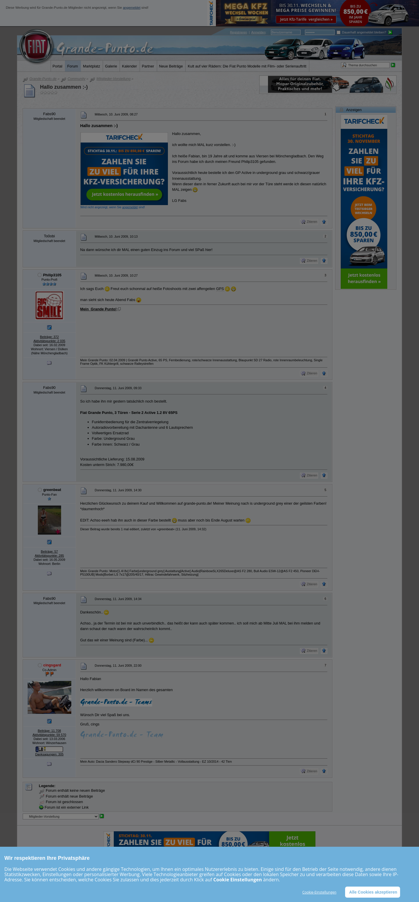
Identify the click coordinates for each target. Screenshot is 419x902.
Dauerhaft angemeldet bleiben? (361, 32)
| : (248, 32)
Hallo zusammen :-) (64, 87)
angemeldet (131, 7)
